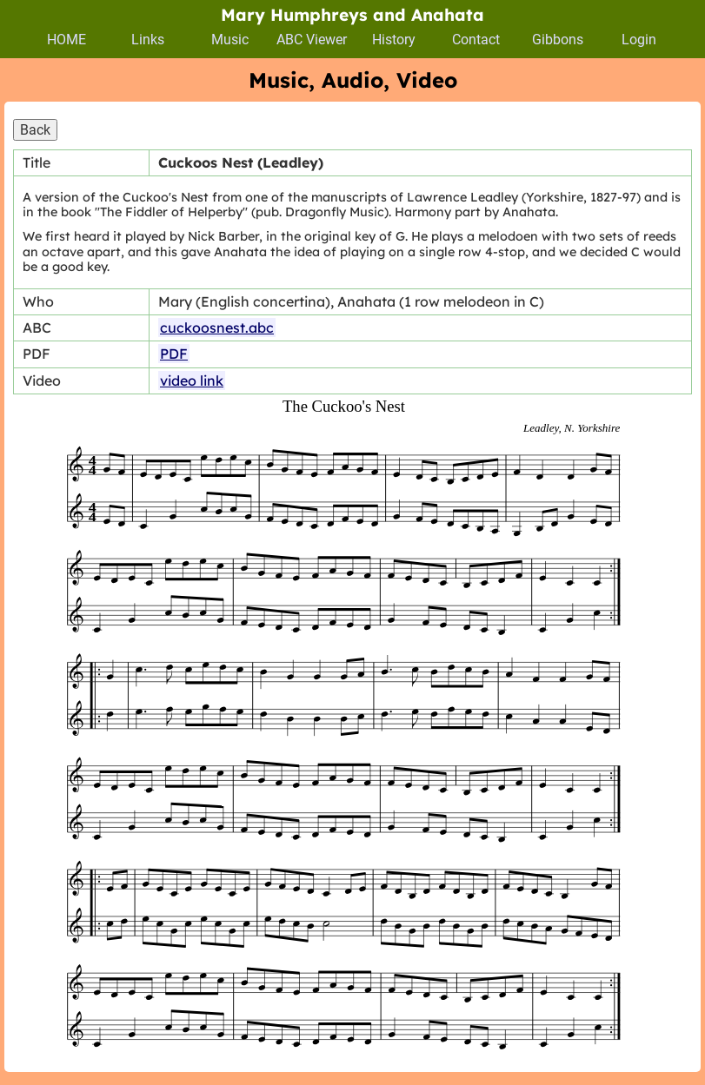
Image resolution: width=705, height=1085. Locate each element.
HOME (66, 39)
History (394, 39)
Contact (476, 39)
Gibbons (557, 39)
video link (191, 380)
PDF (174, 353)
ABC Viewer (311, 39)
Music (230, 39)
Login (639, 39)
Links (147, 39)
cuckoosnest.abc (217, 327)
